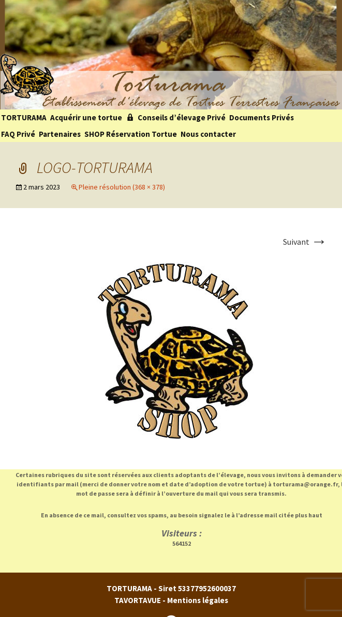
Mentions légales (197, 600)
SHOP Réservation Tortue (130, 134)
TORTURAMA (24, 117)
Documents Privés (261, 117)
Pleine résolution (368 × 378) (122, 187)
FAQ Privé (18, 134)
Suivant (305, 241)
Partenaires (60, 134)
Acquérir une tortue (86, 117)
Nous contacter (208, 134)
